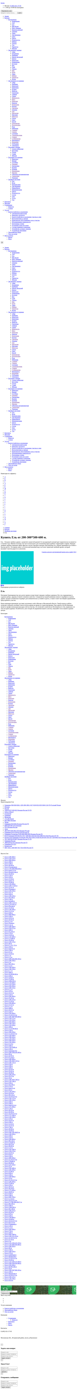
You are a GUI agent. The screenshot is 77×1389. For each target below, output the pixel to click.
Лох (13, 111)
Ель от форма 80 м (10, 1256)
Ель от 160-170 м (10, 942)
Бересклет (15, 60)
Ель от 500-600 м (10, 1176)
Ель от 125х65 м (10, 1142)
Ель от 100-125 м (10, 1277)
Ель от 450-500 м (10, 1022)
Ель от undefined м (10, 1255)
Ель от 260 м (9, 1068)
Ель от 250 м (9, 1185)
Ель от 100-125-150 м (11, 1236)
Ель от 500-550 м (10, 1040)
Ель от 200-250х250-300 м (13, 1052)
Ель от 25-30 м (9, 1239)
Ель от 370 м (9, 1253)
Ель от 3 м (8, 1241)
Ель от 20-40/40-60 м (11, 974)
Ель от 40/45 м (9, 1192)
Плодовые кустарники (15, 157)
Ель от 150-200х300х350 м (13, 868)
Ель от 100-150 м (10, 896)
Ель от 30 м (8, 1078)
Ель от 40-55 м (9, 1187)
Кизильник (15, 104)
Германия (8, 815)
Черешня (15, 178)
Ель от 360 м (9, 1233)
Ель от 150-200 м (10, 884)
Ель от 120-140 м (10, 1117)
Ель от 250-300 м (10, 1013)
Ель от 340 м (9, 1195)
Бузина (14, 89)
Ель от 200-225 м (10, 1210)
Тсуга (14, 198)
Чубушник (15, 144)
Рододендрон (16, 125)
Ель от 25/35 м (9, 1153)
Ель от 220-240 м (10, 1035)
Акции (7, 16)
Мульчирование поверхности (21, 222)
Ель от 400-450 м (10, 860)
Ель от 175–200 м (10, 1115)
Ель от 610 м (9, 1154)
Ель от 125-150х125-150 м (13, 1243)
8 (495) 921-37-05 (15, 6)
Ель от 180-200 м (10, 967)
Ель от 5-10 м (9, 1044)
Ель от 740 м (9, 1127)
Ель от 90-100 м (10, 964)
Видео (10, 237)
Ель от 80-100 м (10, 1204)
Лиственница (16, 35)
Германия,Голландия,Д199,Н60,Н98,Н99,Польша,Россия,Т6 (23, 834)
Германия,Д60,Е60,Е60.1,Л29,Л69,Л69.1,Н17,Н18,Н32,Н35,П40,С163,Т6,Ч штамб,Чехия (33, 805)
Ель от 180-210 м (10, 999)
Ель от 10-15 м (9, 993)
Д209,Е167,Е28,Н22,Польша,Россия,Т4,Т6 (18, 810)
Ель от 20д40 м (9, 1219)
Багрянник (15, 53)
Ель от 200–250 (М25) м (12, 1132)
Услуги (7, 210)
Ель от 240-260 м (10, 1181)
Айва (13, 52)
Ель (13, 25)
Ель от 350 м (9, 1216)
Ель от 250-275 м (10, 928)
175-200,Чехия (9, 819)
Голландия (8, 813)
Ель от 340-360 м (10, 857)
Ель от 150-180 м (10, 1091)
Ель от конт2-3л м (10, 870)
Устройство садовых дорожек (21, 229)
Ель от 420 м (9, 894)
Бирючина (15, 87)
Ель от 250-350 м (10, 986)
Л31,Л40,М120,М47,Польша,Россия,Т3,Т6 (18, 839)
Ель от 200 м (9, 976)
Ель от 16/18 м (9, 954)
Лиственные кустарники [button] (12, 678)
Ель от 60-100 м (10, 897)
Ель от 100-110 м (10, 988)
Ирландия (8, 817)
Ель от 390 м (9, 1272)
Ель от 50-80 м (9, 882)
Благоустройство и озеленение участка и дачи (26, 217)
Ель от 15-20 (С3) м (11, 1015)
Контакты (8, 201)
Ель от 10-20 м (9, 879)
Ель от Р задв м (9, 1057)
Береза (14, 59)
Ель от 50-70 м (9, 1076)
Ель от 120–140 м (10, 1081)
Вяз (13, 65)
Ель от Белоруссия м (11, 872)
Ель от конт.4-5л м (10, 1105)
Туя (13, 45)
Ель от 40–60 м (9, 1188)
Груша (14, 152)
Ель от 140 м (9, 899)
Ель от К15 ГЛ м (10, 1222)
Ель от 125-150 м (10, 984)
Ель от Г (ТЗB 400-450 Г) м (13, 1202)
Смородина (15, 176)
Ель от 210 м (9, 994)
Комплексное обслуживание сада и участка (26, 220)
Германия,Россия (10, 841)
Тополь (14, 43)
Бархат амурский (17, 57)
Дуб (13, 23)
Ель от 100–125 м (10, 1062)
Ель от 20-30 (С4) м (11, 1096)
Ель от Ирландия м (11, 1273)
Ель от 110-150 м (10, 1020)
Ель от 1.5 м (8, 957)
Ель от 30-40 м (9, 940)
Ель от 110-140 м (10, 1025)
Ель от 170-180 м (10, 937)
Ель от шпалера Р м (11, 1051)
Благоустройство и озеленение (18, 212)
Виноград (15, 159)
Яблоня (14, 48)
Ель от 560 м (9, 1102)
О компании (8, 205)
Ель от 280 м (9, 1103)
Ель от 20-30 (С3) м (11, 1275)
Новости (11, 207)
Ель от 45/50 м (9, 1212)
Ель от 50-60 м (9, 1260)
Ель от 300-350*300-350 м (13, 1270)
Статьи (10, 208)
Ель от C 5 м (9, 989)
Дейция (14, 94)
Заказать (4, 1371)
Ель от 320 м (9, 1156)
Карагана (15, 101)
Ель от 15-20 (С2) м (11, 1258)
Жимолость (15, 98)
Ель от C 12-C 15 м (11, 945)
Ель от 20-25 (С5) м (11, 1221)
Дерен (14, 96)
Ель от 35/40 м (9, 1171)
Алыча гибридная (17, 149)
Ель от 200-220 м (10, 1251)
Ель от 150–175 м (10, 1098)
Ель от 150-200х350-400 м (13, 1244)
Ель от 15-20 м (9, 1001)
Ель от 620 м (9, 1173)
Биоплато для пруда (18, 215)
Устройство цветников (19, 230)
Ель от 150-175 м (10, 1018)
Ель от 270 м (9, 1086)
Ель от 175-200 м (10, 1190)
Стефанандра (16, 138)
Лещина (14, 31)
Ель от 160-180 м (10, 1170)
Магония (15, 115)
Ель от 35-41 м (9, 887)
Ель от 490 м (9, 1027)
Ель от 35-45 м (9, 998)
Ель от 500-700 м (10, 960)
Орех (13, 36)
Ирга (13, 99)
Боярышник (16, 21)
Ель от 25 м (8, 1166)
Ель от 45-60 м (9, 874)
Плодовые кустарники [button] (12, 754)
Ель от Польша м (10, 889)
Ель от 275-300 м (10, 1107)
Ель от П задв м (10, 931)
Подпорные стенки (18, 224)
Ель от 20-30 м (9, 1069)
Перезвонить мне (7, 11)
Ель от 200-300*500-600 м (13, 1016)
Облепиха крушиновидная (20, 174)
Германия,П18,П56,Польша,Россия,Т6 (17, 824)
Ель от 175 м (9, 1147)
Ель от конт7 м (9, 880)
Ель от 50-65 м (9, 1071)
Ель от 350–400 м (10, 1168)
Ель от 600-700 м (10, 1197)
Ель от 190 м (9, 950)
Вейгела (14, 91)
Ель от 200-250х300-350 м (13, 959)
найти (20, 13)
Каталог (7, 18)
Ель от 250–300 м (10, 1149)
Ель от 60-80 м (9, 1163)
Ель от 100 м (9, 863)
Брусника (15, 150)
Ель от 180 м (9, 1066)
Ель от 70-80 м (9, 1183)
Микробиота (16, 188)
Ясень (14, 79)
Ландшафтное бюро (14, 232)
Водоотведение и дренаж (20, 218)
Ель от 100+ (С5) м (11, 903)
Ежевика (14, 164)
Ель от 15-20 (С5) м (11, 1033)
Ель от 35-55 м (9, 1125)
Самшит (14, 130)
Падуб (14, 121)
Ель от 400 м (9, 862)
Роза (13, 127)
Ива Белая (15, 26)
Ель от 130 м (9, 1108)
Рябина (14, 42)
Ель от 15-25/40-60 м (11, 1028)
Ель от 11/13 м (9, 911)
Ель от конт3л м (10, 948)
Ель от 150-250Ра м (11, 1047)
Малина (14, 173)
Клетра (14, 106)
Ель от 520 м (9, 1064)
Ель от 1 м (8, 955)
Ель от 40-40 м (9, 865)
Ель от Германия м (10, 1224)
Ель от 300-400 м (10, 1139)
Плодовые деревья (14, 147)
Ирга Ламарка (16, 28)
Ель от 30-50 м (9, 1093)
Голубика (15, 162)
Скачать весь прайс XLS (68, 552)
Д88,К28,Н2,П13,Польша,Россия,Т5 (16, 842)
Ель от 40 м (8, 943)
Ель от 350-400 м (10, 1003)
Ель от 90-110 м (10, 1095)
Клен (13, 72)
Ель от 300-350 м (10, 1032)
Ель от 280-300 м (10, 1059)
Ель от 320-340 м (10, 1265)
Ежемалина (15, 166)
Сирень (14, 132)
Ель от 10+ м (9, 892)
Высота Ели (4, 853)
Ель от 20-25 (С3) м (11, 1200)
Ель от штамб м (10, 901)
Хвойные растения (14, 179)
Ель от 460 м (9, 972)
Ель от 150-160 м (10, 1042)
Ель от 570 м (9, 1119)
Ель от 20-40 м (9, 1056)
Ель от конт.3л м (10, 1088)
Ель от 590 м (9, 1136)
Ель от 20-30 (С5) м (11, 1113)
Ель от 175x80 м (10, 938)
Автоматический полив (19, 213)
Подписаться (5, 1293)
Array (6, 829)
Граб (13, 67)
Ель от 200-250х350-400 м (13, 1263)
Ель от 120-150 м (10, 1039)
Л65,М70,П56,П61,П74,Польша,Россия (17, 830)
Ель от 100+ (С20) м (11, 885)
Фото (10, 239)
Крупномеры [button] (9, 617)
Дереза (14, 69)
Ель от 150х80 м (10, 1161)
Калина (14, 167)
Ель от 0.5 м (8, 952)
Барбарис (15, 55)
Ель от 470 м (9, 991)
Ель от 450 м (9, 947)
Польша (7, 807)
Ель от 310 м (9, 1137)
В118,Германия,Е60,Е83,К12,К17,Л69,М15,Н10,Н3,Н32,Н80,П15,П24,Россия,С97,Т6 (31, 836)
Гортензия (15, 93)
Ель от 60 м (8, 1248)
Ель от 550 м (9, 1083)
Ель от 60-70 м (9, 1144)
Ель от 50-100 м (10, 1085)
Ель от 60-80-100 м (11, 1267)
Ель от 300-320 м (10, 1246)
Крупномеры (12, 19)
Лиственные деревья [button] (11, 647)
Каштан (14, 103)
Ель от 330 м (9, 1175)
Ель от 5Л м (8, 1178)
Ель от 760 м (9, 1250)
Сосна (14, 195)
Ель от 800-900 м (10, 914)
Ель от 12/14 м (9, 1124)
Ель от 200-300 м (10, 996)
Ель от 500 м (9, 1045)
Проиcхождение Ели (7, 802)
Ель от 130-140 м (10, 1278)
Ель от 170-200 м (10, 982)
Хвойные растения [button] (10, 776)
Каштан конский (17, 30)
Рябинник (15, 128)
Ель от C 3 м (9, 1006)
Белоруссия (8, 846)
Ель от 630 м (9, 1193)
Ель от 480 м (9, 1008)
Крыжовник (16, 171)
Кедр (13, 183)
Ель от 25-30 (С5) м (11, 1180)
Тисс (13, 196)
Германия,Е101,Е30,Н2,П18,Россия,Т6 (17, 832)
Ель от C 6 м (9, 1227)
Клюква (14, 169)
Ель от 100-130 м (10, 1023)
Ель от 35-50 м (9, 908)
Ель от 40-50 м (9, 1110)
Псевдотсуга (16, 40)
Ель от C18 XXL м (10, 904)
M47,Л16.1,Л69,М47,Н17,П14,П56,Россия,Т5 (19, 848)
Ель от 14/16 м (9, 935)
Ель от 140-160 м (10, 1134)
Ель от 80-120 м (10, 1141)
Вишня (14, 161)
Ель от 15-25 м (9, 1005)
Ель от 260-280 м (10, 1229)
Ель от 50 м (8, 1268)
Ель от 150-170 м (10, 1151)
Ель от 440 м (9, 930)
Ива (13, 70)
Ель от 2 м (8, 962)
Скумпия (15, 133)
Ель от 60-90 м (9, 1112)
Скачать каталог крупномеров (51, 552)
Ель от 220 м (9, 1011)
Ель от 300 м (9, 1205)
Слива (14, 154)
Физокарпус (16, 140)
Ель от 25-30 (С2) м (11, 1238)
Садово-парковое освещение (21, 227)
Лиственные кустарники (16, 81)
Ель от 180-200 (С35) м (12, 1061)
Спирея (14, 137)
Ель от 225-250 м (10, 1164)
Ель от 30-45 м (9, 920)
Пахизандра (16, 123)
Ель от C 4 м (9, 921)
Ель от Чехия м (9, 923)
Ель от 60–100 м (10, 1209)
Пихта (14, 38)
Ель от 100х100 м (10, 1207)
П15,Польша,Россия (11, 827)
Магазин (7, 203)
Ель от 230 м (9, 1030)
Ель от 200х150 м (10, 981)
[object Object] (9, 812)
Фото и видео (9, 235)
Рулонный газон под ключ (20, 225)
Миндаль (15, 116)
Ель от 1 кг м (9, 925)
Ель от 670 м (9, 1214)
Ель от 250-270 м (10, 858)
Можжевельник (17, 190)
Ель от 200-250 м (10, 1074)
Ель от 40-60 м (9, 1129)
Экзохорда (15, 145)
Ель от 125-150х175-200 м (13, 1261)
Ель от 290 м (9, 1122)
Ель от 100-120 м (10, 1100)
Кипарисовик (16, 184)
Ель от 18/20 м (9, 977)
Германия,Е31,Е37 (10, 844)
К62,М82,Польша (10, 820)
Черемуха (15, 47)
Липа (13, 33)
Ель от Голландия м (11, 867)
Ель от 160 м (9, 916)
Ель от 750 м (9, 1231)
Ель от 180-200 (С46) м (12, 1079)
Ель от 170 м (9, 933)
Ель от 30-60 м (9, 1130)
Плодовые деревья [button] (10, 744)
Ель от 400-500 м (10, 1158)
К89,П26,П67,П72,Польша (13, 825)
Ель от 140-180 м (10, 909)
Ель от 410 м (9, 877)
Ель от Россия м (10, 906)
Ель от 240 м (9, 1049)
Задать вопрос (6, 1358)
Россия (7, 808)
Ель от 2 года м (9, 1199)
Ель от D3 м (8, 1090)
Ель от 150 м (9, 875)
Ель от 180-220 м (10, 1037)
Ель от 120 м (9, 1226)
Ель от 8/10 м (9, 1280)
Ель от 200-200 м (10, 926)
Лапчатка (15, 108)
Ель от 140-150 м (10, 969)
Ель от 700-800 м (10, 1217)
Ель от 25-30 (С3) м (11, 1159)
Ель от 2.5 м (8, 965)
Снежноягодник (17, 135)
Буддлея (14, 64)
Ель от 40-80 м (9, 1073)
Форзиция (15, 142)
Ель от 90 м (8, 1054)
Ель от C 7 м (9, 971)
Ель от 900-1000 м (10, 1234)
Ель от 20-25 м (9, 1010)
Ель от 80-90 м (9, 1146)
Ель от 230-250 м (10, 891)
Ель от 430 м (9, 913)
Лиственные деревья (14, 50)
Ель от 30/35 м (9, 1120)
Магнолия (15, 113)
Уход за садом (12, 234)
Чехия (6, 822)
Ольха (14, 118)
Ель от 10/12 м (9, 918)
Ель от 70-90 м (9, 979)
